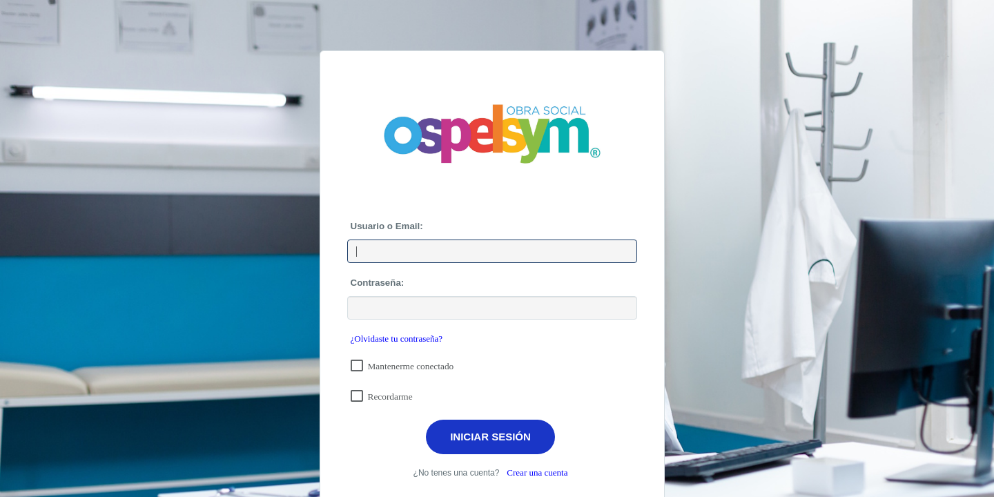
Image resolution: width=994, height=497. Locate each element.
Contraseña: (378, 282)
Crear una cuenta (537, 472)
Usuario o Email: (387, 226)
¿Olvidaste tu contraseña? (397, 338)
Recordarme (390, 396)
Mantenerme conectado (411, 366)
